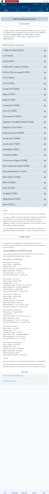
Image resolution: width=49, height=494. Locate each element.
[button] (2, 1)
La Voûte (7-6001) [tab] (24, 155)
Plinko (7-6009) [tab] (24, 182)
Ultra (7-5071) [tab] (24, 204)
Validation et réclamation (22, 245)
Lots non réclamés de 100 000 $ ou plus (13, 375)
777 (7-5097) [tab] (24, 78)
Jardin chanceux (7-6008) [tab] (24, 133)
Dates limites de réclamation (10, 381)
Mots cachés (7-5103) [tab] (24, 177)
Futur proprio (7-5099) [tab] (24, 116)
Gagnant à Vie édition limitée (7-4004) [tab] (24, 122)
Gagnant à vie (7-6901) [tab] (24, 127)
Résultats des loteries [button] (11, 1)
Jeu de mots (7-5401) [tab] (24, 144)
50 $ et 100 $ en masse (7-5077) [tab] (24, 72)
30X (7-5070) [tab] (24, 61)
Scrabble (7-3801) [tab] (24, 193)
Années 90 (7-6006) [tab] (24, 89)
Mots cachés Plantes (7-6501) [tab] (24, 171)
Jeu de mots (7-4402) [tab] (24, 138)
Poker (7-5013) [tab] (24, 188)
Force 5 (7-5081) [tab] (24, 111)
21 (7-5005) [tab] (24, 56)
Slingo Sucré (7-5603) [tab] (24, 199)
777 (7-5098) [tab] (24, 83)
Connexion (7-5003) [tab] (24, 105)
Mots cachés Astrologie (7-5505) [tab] (24, 166)
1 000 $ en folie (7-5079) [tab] (24, 50)
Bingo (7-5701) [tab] (24, 94)
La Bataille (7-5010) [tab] (24, 149)
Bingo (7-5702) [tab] (24, 100)
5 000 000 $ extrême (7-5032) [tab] (24, 67)
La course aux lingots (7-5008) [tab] (24, 160)
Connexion (36, 4)
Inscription (44, 4)
